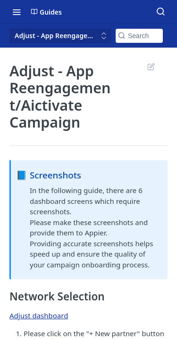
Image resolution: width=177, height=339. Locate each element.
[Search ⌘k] (160, 12)
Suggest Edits (150, 66)
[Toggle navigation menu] (16, 12)
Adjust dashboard (38, 315)
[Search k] (139, 36)
